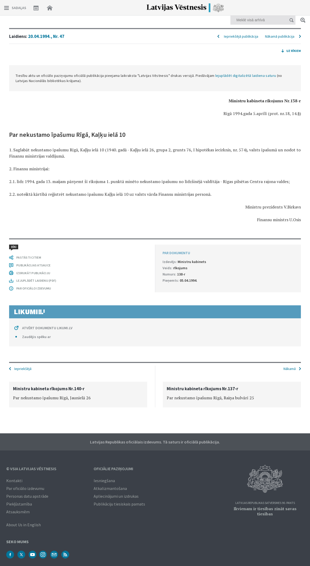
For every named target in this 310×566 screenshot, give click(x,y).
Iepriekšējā (22, 368)
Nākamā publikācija (279, 36)
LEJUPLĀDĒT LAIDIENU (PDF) (36, 280)
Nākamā (289, 368)
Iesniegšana (104, 480)
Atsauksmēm (18, 511)
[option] (78, 394)
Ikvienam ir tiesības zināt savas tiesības (265, 511)
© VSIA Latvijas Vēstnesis (31, 468)
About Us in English (23, 524)
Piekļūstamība (19, 504)
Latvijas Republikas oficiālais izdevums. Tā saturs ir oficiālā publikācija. (155, 441)
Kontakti (14, 480)
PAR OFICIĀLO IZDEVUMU (33, 288)
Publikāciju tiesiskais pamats (119, 504)
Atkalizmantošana (110, 488)
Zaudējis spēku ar (36, 336)
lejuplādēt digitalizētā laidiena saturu (245, 75)
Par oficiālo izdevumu (25, 488)
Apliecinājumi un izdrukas (116, 496)
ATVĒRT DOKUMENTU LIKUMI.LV (47, 328)
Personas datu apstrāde (27, 496)
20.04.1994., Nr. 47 (46, 36)
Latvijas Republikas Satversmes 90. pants (265, 503)
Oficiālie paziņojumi (113, 468)
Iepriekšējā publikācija (241, 36)
